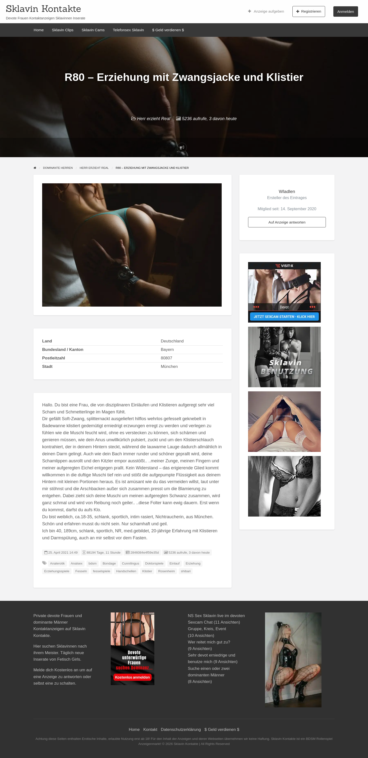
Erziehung (193, 563)
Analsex (76, 563)
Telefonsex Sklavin (128, 30)
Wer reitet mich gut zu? (209, 642)
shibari (186, 571)
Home (39, 30)
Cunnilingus (130, 563)
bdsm (92, 563)
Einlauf (175, 563)
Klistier (147, 571)
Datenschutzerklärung (181, 729)
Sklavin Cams (93, 30)
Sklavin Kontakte (43, 8)
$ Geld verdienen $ (168, 30)
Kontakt (150, 729)
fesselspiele (101, 571)
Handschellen (126, 571)
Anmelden (345, 11)
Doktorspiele (154, 563)
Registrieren (308, 11)
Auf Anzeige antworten (286, 222)
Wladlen (287, 191)
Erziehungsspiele (57, 571)
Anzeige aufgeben (266, 11)
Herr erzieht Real (153, 118)
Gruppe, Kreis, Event (207, 629)
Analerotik (57, 563)
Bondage (109, 563)
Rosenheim (166, 571)
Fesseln (81, 571)
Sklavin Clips (62, 30)
